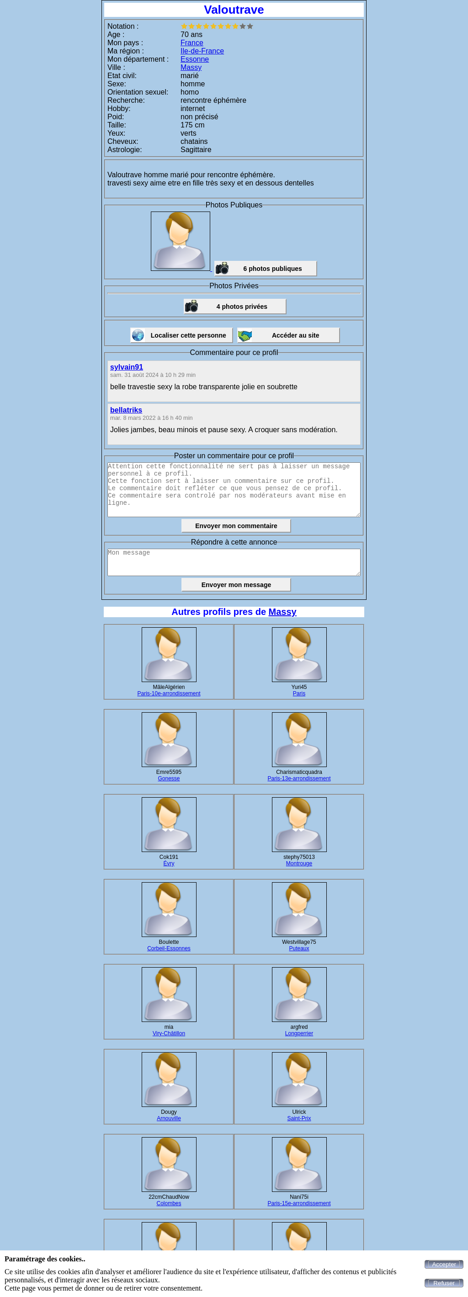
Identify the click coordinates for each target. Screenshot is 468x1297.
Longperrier (299, 1033)
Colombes (168, 1203)
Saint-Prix (299, 1118)
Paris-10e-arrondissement (168, 693)
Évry (169, 863)
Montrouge (299, 863)
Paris (299, 693)
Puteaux (299, 948)
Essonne (195, 59)
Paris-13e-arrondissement (298, 778)
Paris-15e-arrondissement (298, 1203)
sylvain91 (126, 367)
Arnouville (169, 1118)
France (192, 43)
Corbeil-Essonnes (169, 948)
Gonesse (169, 778)
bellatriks (126, 410)
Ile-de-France (202, 51)
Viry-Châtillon (169, 1033)
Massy (191, 67)
